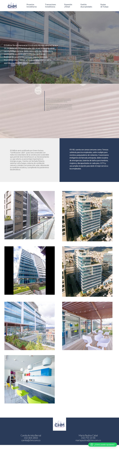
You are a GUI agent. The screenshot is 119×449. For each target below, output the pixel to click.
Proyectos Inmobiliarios (32, 5)
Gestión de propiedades (86, 5)
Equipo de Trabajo (104, 5)
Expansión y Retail (68, 5)
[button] (102, 445)
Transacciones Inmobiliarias (50, 5)
